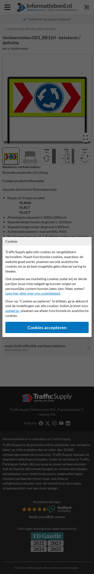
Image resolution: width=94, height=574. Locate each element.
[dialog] (47, 287)
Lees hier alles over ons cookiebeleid (32, 293)
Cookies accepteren (47, 327)
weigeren (12, 311)
